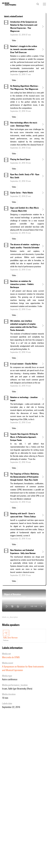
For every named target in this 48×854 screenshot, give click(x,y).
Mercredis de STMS (11, 657)
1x (41, 606)
